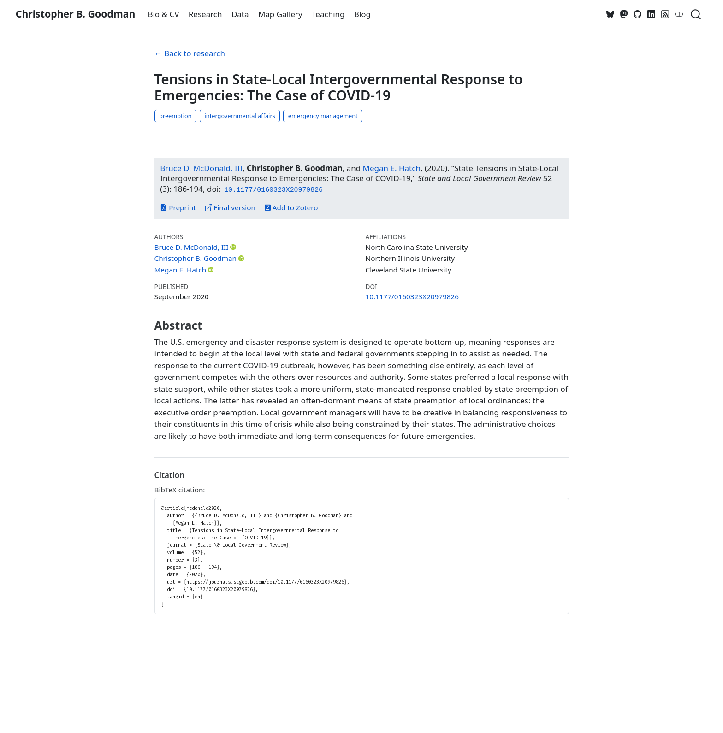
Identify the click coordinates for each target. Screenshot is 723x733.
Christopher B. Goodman (195, 258)
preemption (175, 116)
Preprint (178, 207)
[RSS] (665, 14)
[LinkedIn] (652, 14)
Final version (230, 207)
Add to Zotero (291, 207)
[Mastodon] (624, 14)
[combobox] (696, 14)
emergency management (323, 116)
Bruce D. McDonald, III (201, 168)
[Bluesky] (610, 14)
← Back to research (189, 53)
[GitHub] (638, 14)
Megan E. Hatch (392, 168)
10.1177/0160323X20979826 (412, 296)
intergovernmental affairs (239, 116)
